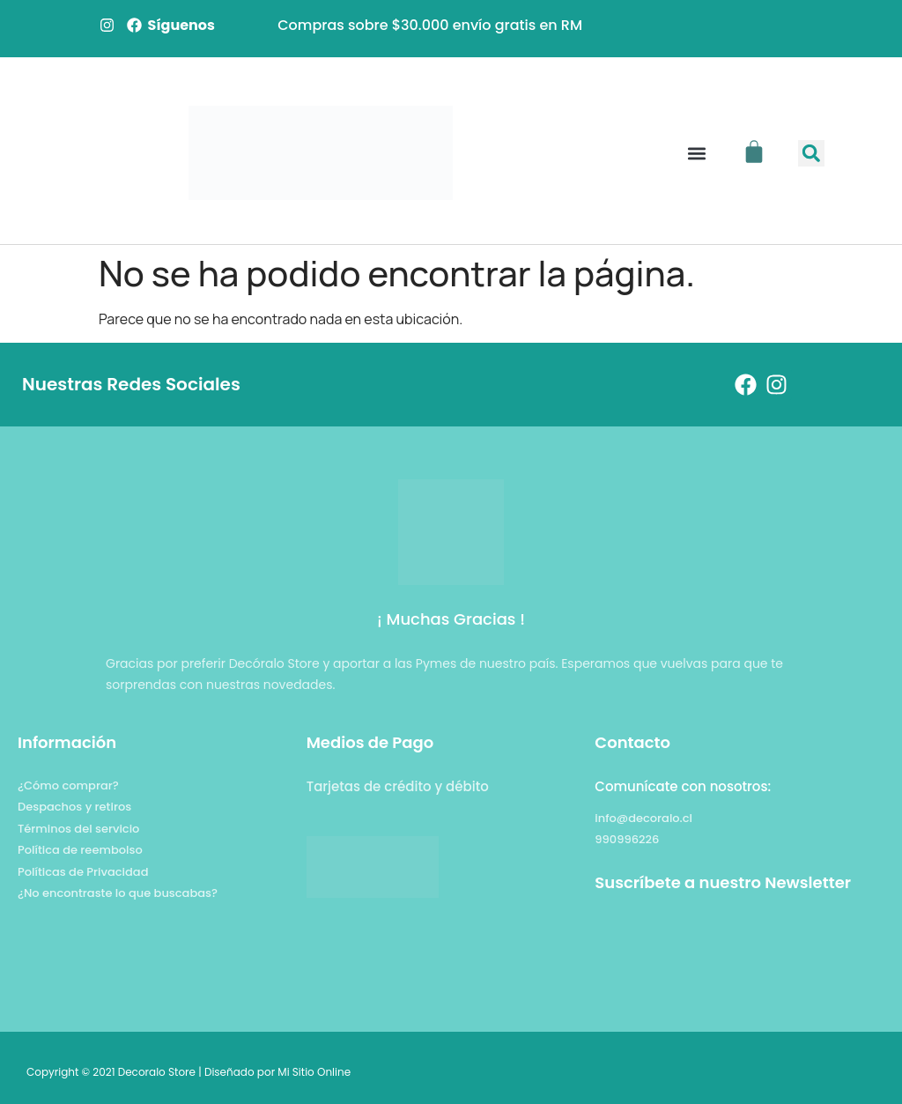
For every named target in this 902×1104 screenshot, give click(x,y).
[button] (696, 152)
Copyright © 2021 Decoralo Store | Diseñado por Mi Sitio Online (188, 1071)
